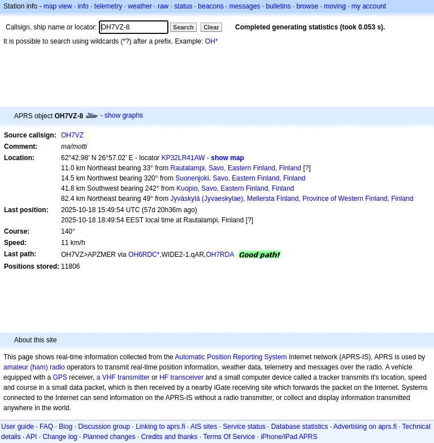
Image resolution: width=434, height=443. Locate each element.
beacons (210, 6)
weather (140, 6)
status (183, 6)
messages (245, 6)
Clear (211, 27)
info (82, 6)
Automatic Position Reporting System (231, 357)
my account (368, 6)
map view (58, 6)
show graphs (124, 115)
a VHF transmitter (123, 377)
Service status (244, 427)
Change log (59, 437)
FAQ (46, 427)
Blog (65, 427)
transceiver (187, 377)
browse (307, 6)
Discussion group (104, 427)
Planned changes (109, 437)
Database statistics (299, 427)
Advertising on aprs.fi (365, 427)
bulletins (278, 6)
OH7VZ (72, 135)
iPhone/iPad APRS (289, 437)
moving (335, 6)
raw (163, 6)
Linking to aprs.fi (160, 427)
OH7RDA (220, 255)
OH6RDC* (143, 255)
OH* (211, 41)
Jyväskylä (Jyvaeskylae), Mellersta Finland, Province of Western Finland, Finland (292, 199)
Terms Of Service (229, 437)
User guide (17, 427)
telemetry (108, 6)
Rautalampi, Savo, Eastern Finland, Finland (236, 168)
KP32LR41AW (183, 158)
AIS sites (203, 427)
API (31, 437)
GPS (60, 377)
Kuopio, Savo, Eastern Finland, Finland (235, 188)
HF (163, 377)
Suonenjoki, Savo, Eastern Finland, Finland (240, 178)
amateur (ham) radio (34, 367)
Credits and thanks (169, 437)
